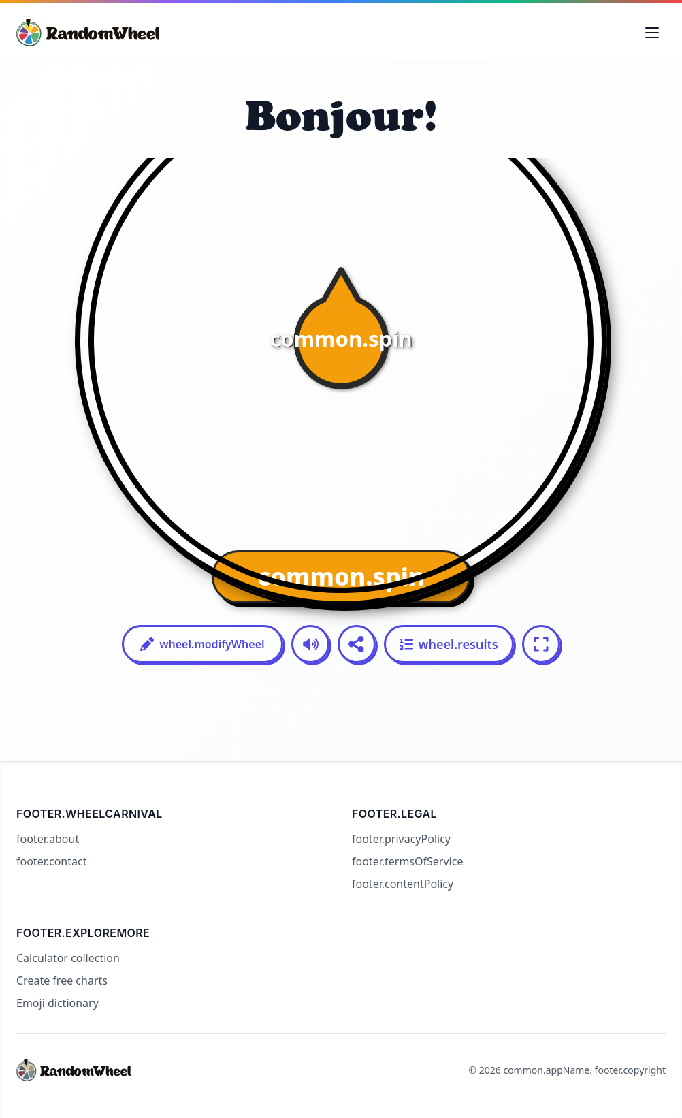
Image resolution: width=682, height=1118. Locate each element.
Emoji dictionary (57, 1002)
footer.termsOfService (407, 861)
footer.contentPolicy (402, 883)
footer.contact (51, 861)
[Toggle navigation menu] (652, 32)
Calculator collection (68, 958)
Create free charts (62, 980)
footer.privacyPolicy (401, 838)
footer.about (47, 838)
